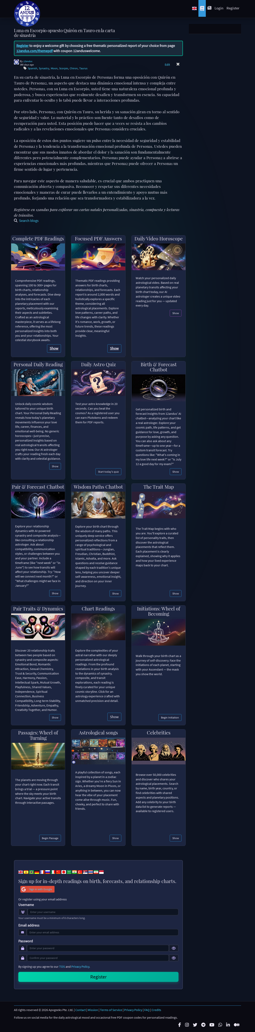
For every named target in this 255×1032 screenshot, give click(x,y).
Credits (156, 1010)
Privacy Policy (80, 966)
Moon (54, 68)
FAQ (147, 1010)
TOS (62, 966)
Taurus (83, 68)
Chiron (74, 68)
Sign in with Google (36, 889)
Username (26, 905)
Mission (93, 1010)
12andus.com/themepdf (34, 51)
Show (54, 348)
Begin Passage (50, 838)
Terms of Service (111, 1010)
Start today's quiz (108, 471)
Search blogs (26, 220)
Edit (167, 64)
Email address (28, 925)
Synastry (44, 68)
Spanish (32, 68)
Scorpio (63, 68)
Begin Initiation (170, 717)
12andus (27, 61)
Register (233, 8)
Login (219, 8)
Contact (80, 1010)
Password (25, 941)
